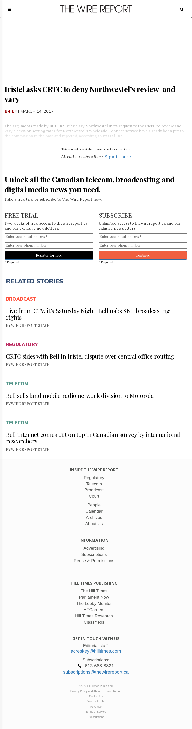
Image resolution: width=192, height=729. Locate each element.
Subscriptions (96, 716)
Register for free (49, 255)
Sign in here (118, 156)
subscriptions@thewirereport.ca (96, 672)
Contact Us (96, 696)
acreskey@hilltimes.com (96, 651)
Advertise (96, 706)
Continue (143, 255)
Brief (11, 111)
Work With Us (96, 701)
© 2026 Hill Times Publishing (96, 685)
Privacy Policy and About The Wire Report (96, 691)
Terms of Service (96, 711)
